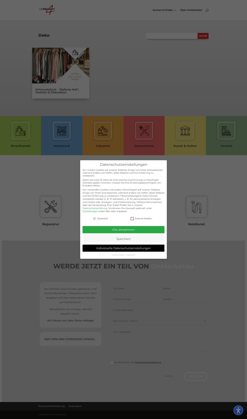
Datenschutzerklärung (95, 207)
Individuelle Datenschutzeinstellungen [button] (123, 247)
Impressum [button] (130, 254)
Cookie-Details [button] (118, 254)
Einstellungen (90, 210)
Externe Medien (141, 217)
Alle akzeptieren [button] (123, 228)
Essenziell (100, 217)
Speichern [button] (123, 237)
